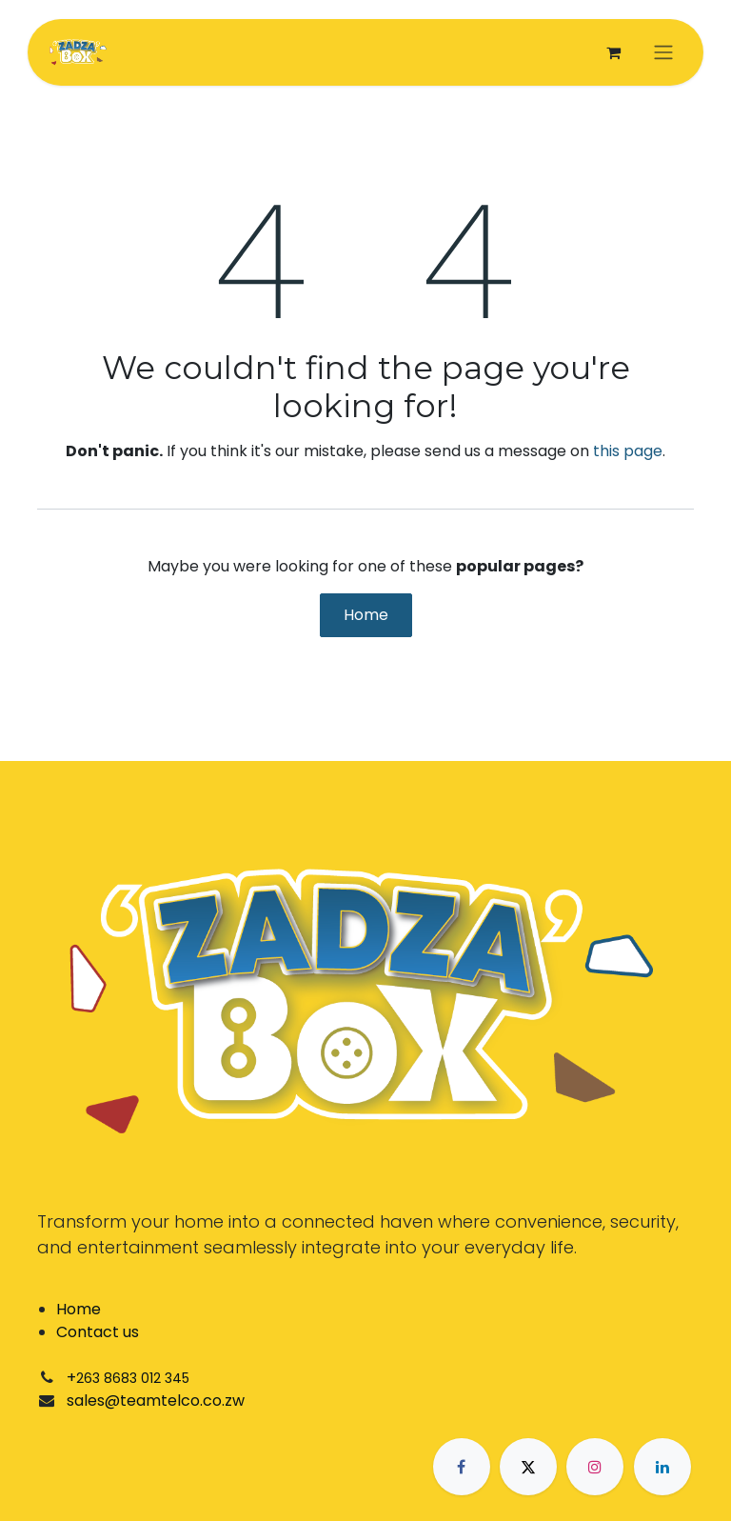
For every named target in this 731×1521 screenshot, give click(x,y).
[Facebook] (461, 1466)
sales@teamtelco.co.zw (156, 1400)
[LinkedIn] (662, 1466)
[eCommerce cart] (613, 52)
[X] (528, 1466)
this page (627, 451)
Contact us (97, 1332)
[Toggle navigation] (663, 52)
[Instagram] (594, 1466)
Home (366, 615)
